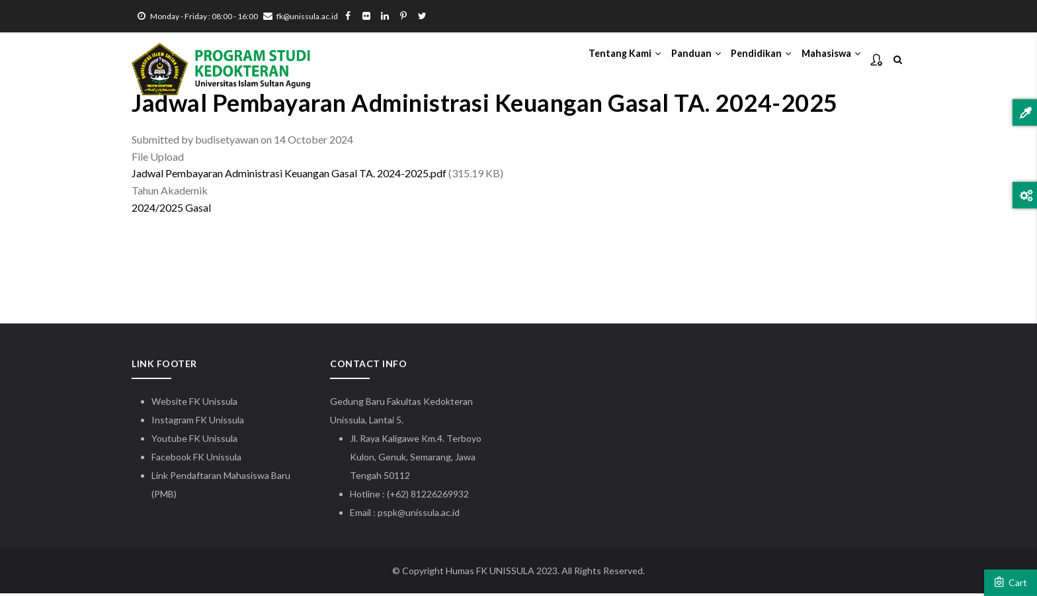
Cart (1010, 582)
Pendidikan (750, 60)
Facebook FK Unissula (196, 459)
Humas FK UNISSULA (490, 573)
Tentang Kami (600, 60)
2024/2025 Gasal (171, 210)
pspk (387, 515)
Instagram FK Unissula (197, 422)
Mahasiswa (827, 60)
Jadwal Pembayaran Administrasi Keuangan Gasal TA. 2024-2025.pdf (289, 176)
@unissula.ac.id (428, 515)
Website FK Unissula (194, 403)
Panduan (678, 60)
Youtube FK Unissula (195, 441)
